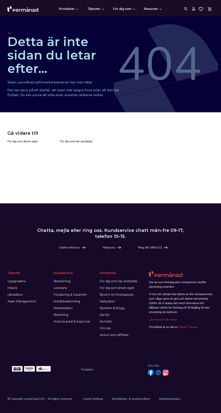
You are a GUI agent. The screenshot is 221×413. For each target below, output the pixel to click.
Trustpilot (87, 369)
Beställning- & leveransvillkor (131, 399)
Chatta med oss (69, 247)
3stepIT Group (188, 327)
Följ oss (153, 365)
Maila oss (109, 247)
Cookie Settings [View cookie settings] (93, 399)
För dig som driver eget (22, 141)
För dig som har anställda (76, 141)
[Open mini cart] (210, 9)
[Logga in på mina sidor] (193, 9)
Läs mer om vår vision (163, 319)
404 (9, 33)
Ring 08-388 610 (150, 247)
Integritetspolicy (169, 399)
